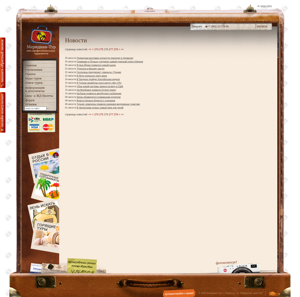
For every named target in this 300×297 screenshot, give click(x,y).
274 (96, 49)
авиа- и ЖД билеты (40, 96)
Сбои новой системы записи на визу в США (100, 86)
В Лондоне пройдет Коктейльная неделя (98, 79)
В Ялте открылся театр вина (92, 75)
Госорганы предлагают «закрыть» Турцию (99, 72)
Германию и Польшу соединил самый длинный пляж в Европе (110, 61)
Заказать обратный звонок (2, 63)
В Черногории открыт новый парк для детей (100, 107)
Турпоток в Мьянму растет (91, 68)
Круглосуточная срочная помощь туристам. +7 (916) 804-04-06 (82, 265)
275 (101, 49)
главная (40, 65)
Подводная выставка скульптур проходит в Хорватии (105, 58)
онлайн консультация (2, 112)
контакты (262, 26)
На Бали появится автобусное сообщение (99, 93)
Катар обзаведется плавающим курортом (98, 97)
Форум (40, 100)
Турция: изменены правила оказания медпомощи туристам (108, 104)
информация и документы (40, 89)
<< (90, 49)
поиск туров (40, 83)
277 (111, 49)
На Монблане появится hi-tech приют (96, 90)
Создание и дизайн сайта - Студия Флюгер (274, 294)
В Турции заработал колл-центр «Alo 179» (99, 83)
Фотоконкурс (238, 267)
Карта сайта (266, 6)
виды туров (40, 79)
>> (122, 49)
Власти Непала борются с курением (96, 100)
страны (40, 74)
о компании (40, 70)
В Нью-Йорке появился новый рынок (96, 65)
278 (116, 49)
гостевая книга (40, 105)
